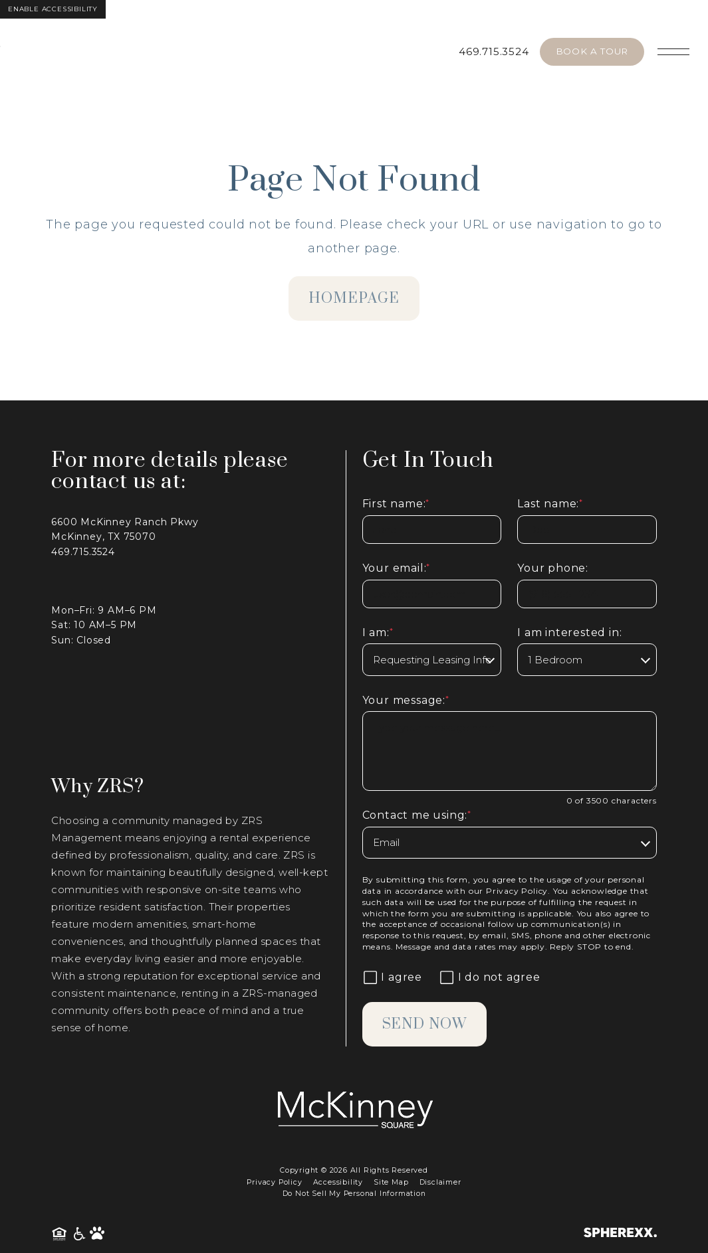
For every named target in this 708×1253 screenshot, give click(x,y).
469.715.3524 (494, 51)
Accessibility (338, 1182)
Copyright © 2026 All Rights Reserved (354, 1170)
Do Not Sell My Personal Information (354, 1193)
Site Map (391, 1182)
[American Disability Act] (80, 1234)
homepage (354, 298)
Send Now (425, 1024)
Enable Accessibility (53, 9)
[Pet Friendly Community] (97, 1234)
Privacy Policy (517, 891)
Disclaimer (440, 1182)
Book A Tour (592, 51)
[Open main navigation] (673, 52)
